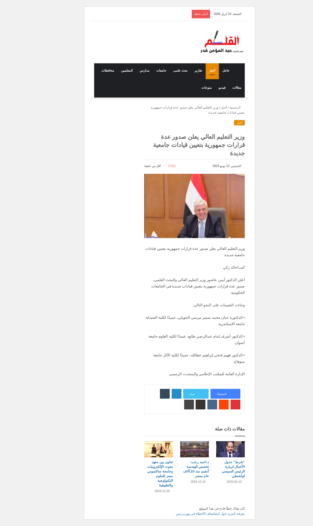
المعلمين (114, 70)
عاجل (213, 70)
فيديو (209, 87)
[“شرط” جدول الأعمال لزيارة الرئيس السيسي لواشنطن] (217, 449)
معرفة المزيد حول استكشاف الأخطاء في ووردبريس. (197, 513)
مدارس (131, 70)
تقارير (185, 70)
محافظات (95, 70)
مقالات (223, 87)
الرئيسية (224, 107)
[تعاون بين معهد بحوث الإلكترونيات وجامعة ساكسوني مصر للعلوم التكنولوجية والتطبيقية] (145, 449)
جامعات (148, 70)
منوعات (194, 87)
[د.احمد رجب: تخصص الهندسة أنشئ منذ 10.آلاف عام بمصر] (181, 449)
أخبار (199, 70)
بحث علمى (167, 70)
